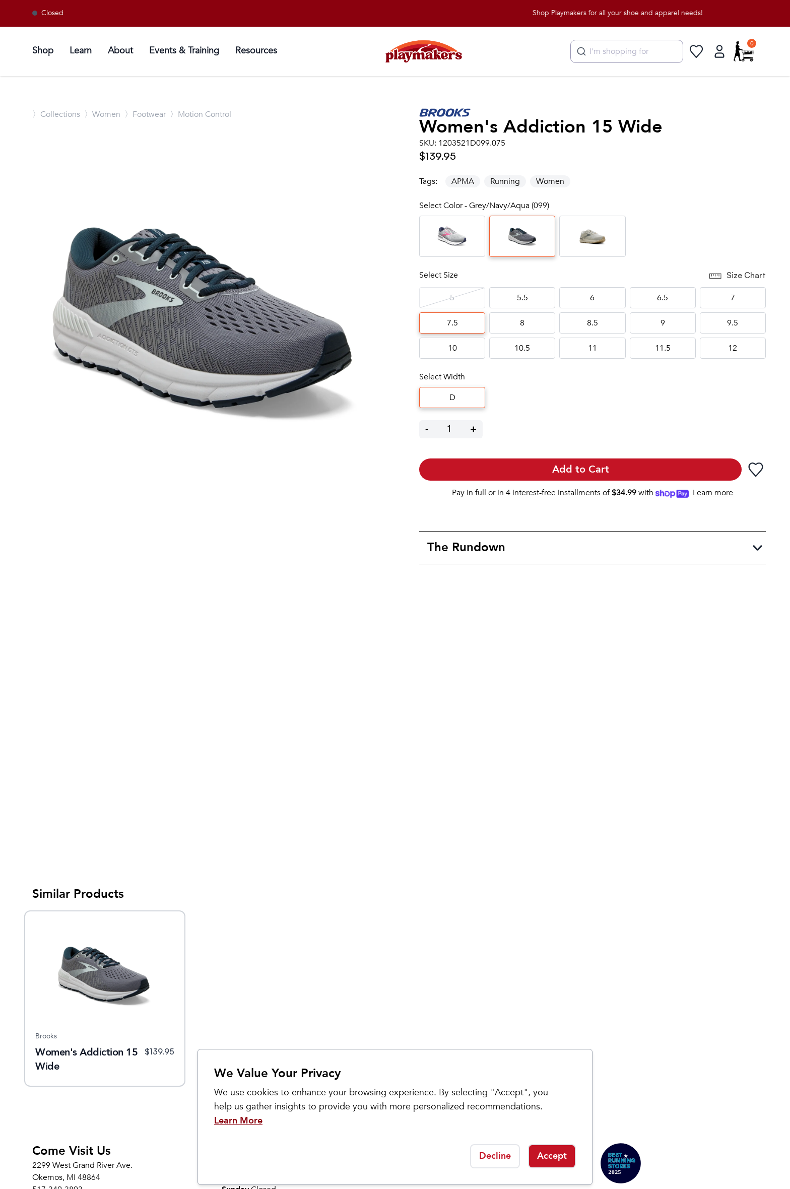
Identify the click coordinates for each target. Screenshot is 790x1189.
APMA (462, 181)
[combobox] (626, 51)
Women (550, 181)
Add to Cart (580, 469)
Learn (81, 50)
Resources (256, 50)
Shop (42, 50)
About (120, 50)
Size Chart (737, 276)
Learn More (238, 1120)
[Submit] (580, 51)
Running (505, 181)
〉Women (102, 114)
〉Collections (56, 114)
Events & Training (184, 50)
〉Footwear (145, 114)
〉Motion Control (200, 114)
